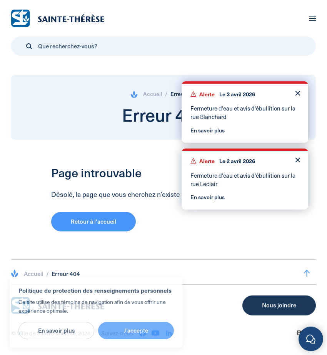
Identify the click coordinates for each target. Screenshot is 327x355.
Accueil (152, 94)
